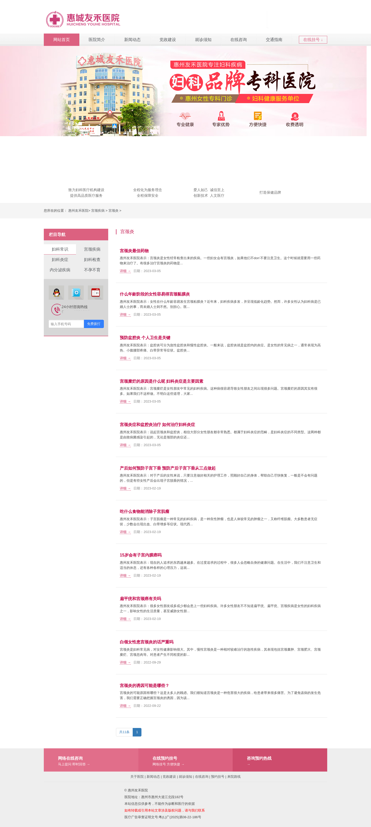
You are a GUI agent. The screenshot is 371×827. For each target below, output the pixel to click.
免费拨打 (93, 324)
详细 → (125, 271)
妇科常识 (60, 249)
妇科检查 (92, 259)
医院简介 (97, 39)
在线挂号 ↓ (313, 39)
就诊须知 (203, 39)
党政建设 (167, 39)
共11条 (124, 732)
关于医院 (137, 777)
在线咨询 (238, 39)
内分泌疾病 (60, 270)
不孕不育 (92, 270)
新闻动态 (132, 39)
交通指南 (274, 39)
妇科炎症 (60, 259)
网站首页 (61, 39)
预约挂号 (217, 777)
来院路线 (234, 777)
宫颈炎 (113, 210)
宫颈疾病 (98, 210)
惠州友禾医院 (78, 210)
